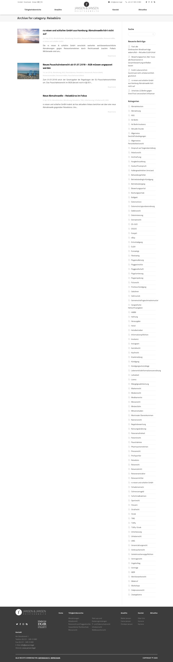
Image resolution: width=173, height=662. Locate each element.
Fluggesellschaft (137, 269)
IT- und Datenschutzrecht (101, 624)
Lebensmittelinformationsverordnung (146, 370)
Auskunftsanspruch (138, 166)
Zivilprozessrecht (137, 590)
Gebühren (135, 291)
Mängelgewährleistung (140, 384)
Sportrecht (135, 500)
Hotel (133, 325)
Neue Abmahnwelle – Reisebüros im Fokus (65, 95)
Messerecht (135, 402)
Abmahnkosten (59, 38)
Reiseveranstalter (96, 38)
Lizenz (133, 379)
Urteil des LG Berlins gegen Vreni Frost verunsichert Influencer (141, 92)
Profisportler (136, 455)
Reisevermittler (109, 38)
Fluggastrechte (137, 264)
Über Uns (141, 618)
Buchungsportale (137, 192)
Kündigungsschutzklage (140, 366)
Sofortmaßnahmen (138, 496)
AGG (63, 72)
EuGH (133, 246)
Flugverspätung (137, 278)
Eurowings (135, 251)
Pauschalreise (71, 72)
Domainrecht (136, 219)
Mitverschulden (137, 410)
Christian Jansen (127, 624)
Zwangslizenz (136, 594)
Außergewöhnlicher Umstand (142, 170)
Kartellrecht (135, 348)
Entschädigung (137, 242)
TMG (82, 100)
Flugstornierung (137, 273)
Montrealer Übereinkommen (142, 415)
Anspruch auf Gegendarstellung (143, 148)
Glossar (34, 2)
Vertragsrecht (136, 558)
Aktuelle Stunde (137, 128)
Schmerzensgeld (137, 491)
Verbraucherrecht (138, 549)
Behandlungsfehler (138, 175)
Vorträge (134, 567)
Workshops (135, 585)
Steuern (134, 505)
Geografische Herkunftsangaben (135, 306)
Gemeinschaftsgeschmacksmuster (144, 300)
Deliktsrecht (136, 210)
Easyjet (134, 233)
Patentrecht (136, 437)
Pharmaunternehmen (139, 446)
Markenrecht (136, 388)
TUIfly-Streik (136, 527)
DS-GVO (134, 224)
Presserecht (136, 451)
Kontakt (20, 2)
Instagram (135, 343)
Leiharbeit (135, 375)
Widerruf (134, 581)
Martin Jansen (126, 618)
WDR (133, 572)
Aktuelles (143, 9)
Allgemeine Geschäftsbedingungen (137, 135)
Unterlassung (89, 100)
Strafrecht (135, 509)
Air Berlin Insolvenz (138, 124)
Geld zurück (135, 296)
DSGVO (134, 228)
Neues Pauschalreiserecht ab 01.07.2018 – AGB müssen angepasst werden (77, 66)
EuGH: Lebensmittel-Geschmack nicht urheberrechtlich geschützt (141, 73)
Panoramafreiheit (138, 433)
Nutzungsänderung (138, 428)
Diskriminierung (137, 215)
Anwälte (58, 9)
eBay (133, 237)
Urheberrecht (100, 100)
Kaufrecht (135, 352)
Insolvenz (135, 339)
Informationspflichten (139, 334)
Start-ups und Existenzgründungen (99, 619)
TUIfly (133, 523)
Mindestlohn (136, 406)
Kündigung (135, 361)
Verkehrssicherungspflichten (142, 554)
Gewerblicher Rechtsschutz (78, 627)
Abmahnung (69, 38)
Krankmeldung (136, 357)
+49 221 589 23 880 (133, 2)
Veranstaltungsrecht (139, 545)
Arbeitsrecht (136, 152)
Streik (133, 514)
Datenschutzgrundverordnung (143, 206)
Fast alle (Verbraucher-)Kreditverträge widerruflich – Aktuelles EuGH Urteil (141, 49)
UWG (107, 100)
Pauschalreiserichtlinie (76, 75)
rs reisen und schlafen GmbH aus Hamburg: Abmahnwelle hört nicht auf (78, 32)
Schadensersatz (137, 487)
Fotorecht (135, 282)
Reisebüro (77, 38)
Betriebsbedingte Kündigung (142, 179)
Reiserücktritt (98, 72)
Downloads (27, 2)
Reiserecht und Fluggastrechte (79, 624)
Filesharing (135, 255)
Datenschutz (136, 201)
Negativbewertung (138, 424)
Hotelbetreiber (137, 330)
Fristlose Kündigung (138, 287)
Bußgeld (134, 197)
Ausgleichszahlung (138, 161)
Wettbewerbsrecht (138, 576)
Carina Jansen (126, 621)
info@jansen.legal (115, 2)
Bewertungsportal (138, 188)
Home (61, 613)
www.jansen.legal (28, 648)
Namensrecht (136, 419)
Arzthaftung (136, 157)
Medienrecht (136, 393)
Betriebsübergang (138, 184)
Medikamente (136, 397)
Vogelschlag (135, 563)
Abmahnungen (73, 618)
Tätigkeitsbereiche (32, 9)
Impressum (55, 658)
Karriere (141, 624)
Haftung (134, 316)
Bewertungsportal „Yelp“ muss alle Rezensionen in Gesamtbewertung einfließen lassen (141, 61)
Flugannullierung (137, 260)
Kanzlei (115, 9)
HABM (133, 312)
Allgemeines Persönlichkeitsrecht (136, 142)
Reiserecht (86, 38)
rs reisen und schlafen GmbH (53, 41)
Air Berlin (134, 119)
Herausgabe (135, 321)
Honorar (141, 621)
